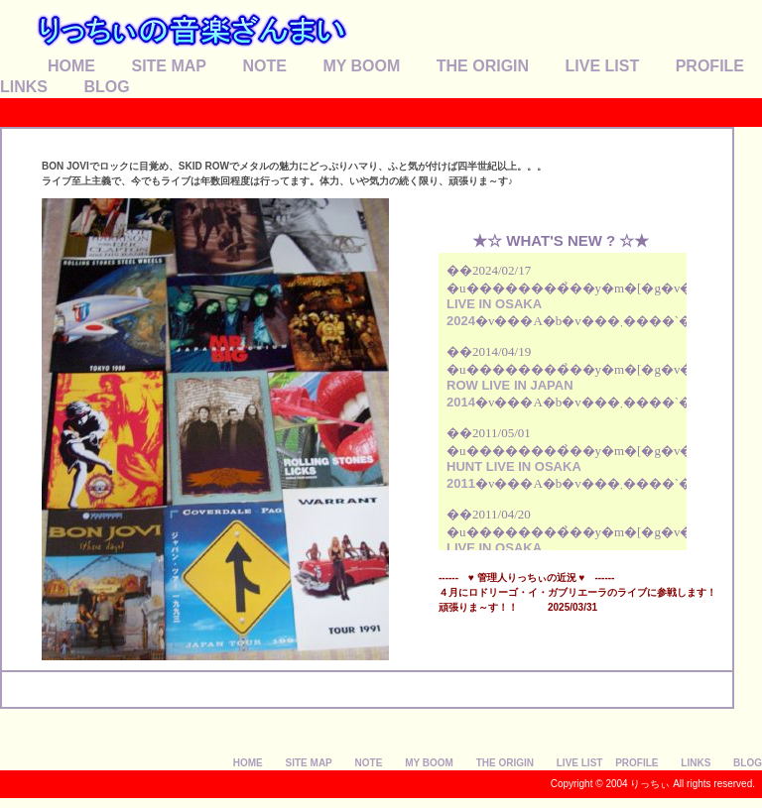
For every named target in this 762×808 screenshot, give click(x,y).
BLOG (106, 86)
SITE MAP (168, 66)
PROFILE (710, 66)
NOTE (264, 66)
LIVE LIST (603, 66)
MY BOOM (361, 66)
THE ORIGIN (483, 66)
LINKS (24, 86)
